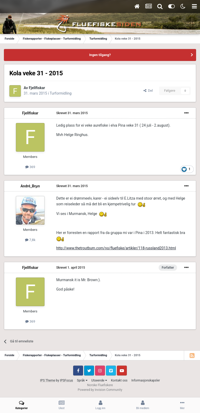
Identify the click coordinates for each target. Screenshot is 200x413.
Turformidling (61, 93)
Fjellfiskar (37, 88)
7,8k (30, 240)
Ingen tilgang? (100, 55)
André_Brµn (30, 186)
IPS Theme (47, 380)
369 (30, 167)
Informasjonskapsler (145, 380)
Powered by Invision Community (100, 390)
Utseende (99, 380)
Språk (82, 380)
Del (148, 91)
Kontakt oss (119, 380)
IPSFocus (66, 380)
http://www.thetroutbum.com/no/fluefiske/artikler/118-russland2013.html (116, 248)
